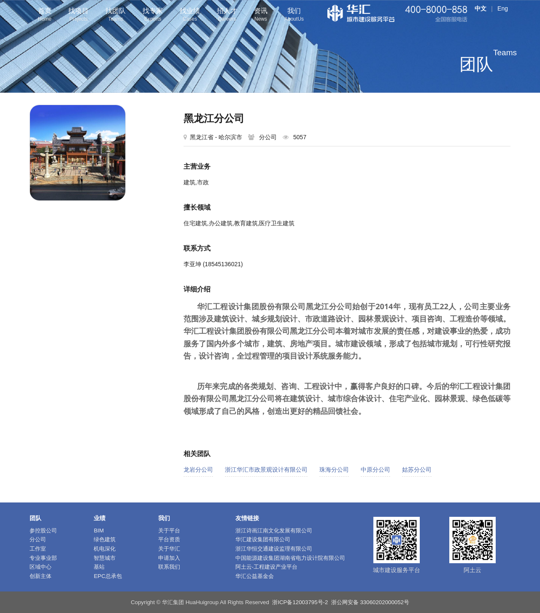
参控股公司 (43, 530)
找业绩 (190, 15)
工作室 (38, 548)
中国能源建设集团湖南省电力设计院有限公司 (290, 558)
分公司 (38, 539)
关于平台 (169, 530)
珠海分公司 (334, 469)
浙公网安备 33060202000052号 (370, 602)
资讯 (260, 15)
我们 (294, 15)
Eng (502, 8)
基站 (99, 567)
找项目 (78, 15)
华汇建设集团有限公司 (262, 539)
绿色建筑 (105, 539)
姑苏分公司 (417, 469)
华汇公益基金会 (254, 576)
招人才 (227, 15)
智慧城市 (105, 558)
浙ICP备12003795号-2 (300, 602)
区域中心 (40, 567)
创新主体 (40, 576)
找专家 (153, 15)
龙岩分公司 (198, 469)
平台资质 (169, 539)
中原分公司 (375, 469)
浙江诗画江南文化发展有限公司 (273, 530)
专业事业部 (43, 558)
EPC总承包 (108, 576)
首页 (44, 15)
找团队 (115, 15)
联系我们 (169, 567)
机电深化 (105, 548)
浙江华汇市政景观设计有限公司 (266, 469)
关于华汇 (169, 548)
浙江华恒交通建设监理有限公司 (273, 548)
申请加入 (169, 558)
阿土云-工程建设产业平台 (266, 567)
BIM (99, 530)
